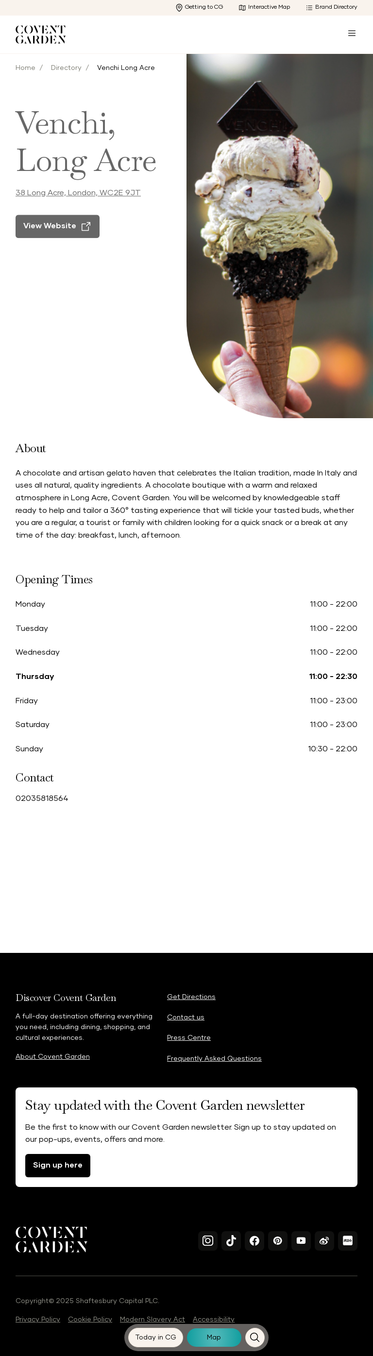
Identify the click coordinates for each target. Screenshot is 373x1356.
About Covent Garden (53, 1056)
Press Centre (189, 1037)
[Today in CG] (156, 1337)
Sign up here (58, 1165)
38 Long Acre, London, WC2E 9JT (78, 206)
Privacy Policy (38, 1319)
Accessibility (214, 1319)
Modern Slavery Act (152, 1319)
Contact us (185, 1017)
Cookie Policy (90, 1319)
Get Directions (191, 997)
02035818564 (42, 798)
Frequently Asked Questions (214, 1058)
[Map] (214, 1337)
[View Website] (58, 239)
